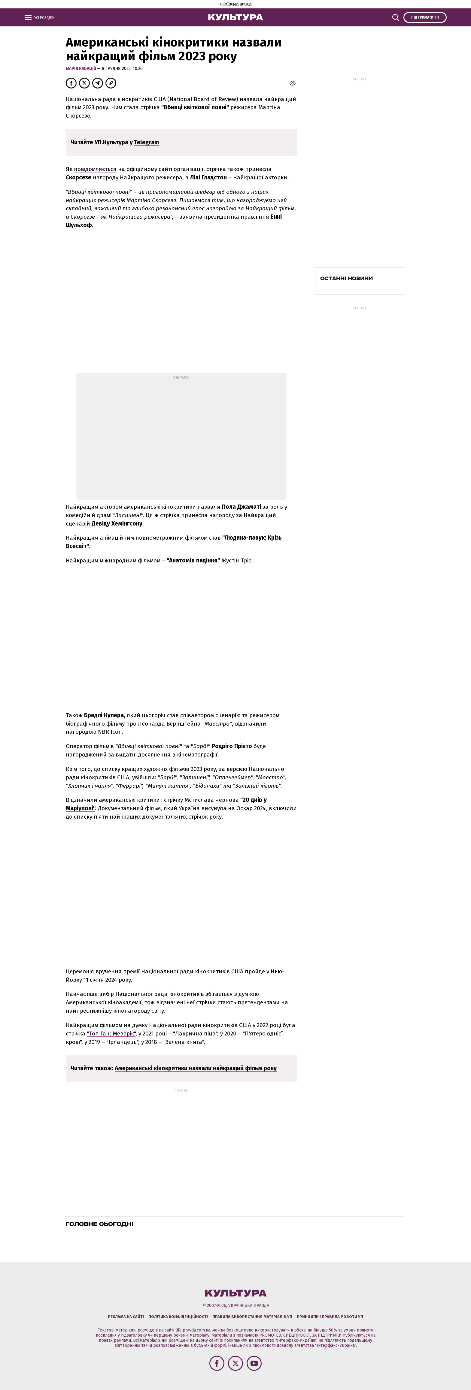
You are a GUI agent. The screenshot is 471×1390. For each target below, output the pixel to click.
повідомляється (95, 169)
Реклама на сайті (126, 1316)
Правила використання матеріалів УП (252, 1316)
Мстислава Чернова (212, 799)
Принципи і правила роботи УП (330, 1316)
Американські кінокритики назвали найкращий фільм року (196, 1068)
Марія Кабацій (81, 68)
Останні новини (346, 278)
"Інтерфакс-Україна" (295, 1340)
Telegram (146, 142)
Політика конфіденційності (178, 1316)
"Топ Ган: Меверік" (111, 1033)
